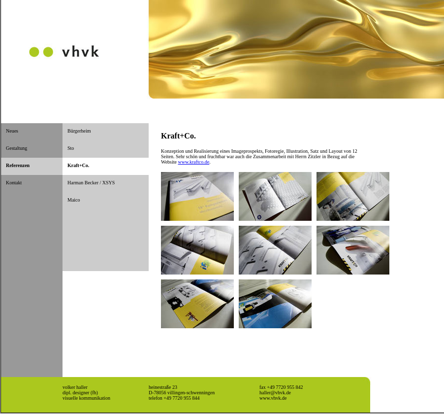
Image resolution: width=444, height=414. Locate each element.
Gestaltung (16, 148)
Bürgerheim (79, 131)
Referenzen (18, 165)
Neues (12, 131)
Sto (70, 148)
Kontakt (14, 182)
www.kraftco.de (193, 162)
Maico (73, 200)
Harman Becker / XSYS (91, 182)
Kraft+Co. (78, 165)
